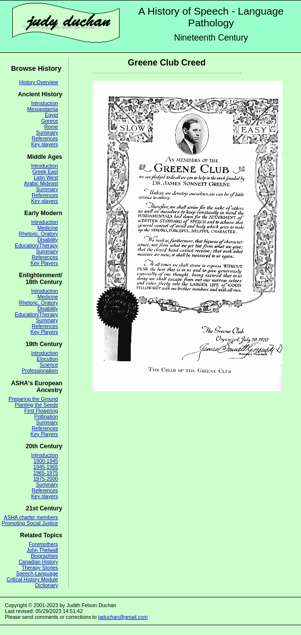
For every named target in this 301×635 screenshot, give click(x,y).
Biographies (44, 556)
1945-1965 (45, 467)
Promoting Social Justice (29, 523)
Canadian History (38, 562)
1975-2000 (45, 479)
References (45, 138)
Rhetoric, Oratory (38, 234)
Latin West (46, 177)
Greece (49, 121)
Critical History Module (32, 579)
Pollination (46, 416)
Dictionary (46, 585)
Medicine (48, 228)
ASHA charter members (31, 517)
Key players (44, 144)
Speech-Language (37, 573)
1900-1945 (45, 461)
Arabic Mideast (41, 183)
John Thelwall (42, 550)
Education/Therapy (36, 245)
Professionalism (39, 370)
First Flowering (41, 411)
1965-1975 (45, 473)
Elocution (47, 359)
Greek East (45, 172)
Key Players (44, 263)
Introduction (44, 103)
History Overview (38, 82)
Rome (51, 127)
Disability (48, 239)
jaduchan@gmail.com (123, 617)
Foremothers (43, 544)
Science (49, 365)
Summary (47, 132)
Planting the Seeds (36, 405)
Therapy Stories (39, 567)
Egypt (51, 115)
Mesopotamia (42, 109)
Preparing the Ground (33, 399)
